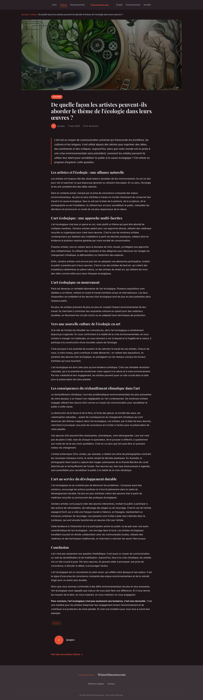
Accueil (24, 14)
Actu (54, 5)
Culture (63, 5)
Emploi (119, 5)
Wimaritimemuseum (101, 674)
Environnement (133, 5)
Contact (111, 684)
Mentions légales (96, 684)
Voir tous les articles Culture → (67, 654)
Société (147, 5)
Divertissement (77, 5)
